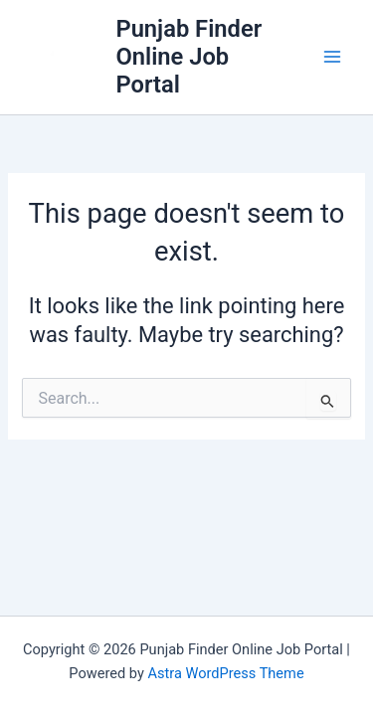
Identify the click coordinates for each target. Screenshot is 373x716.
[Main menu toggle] (332, 57)
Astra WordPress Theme (225, 673)
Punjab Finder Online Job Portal (188, 57)
